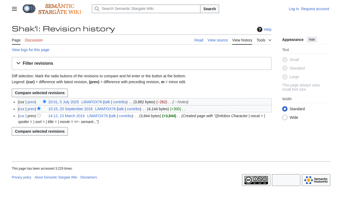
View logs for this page (30, 50)
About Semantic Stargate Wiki (55, 177)
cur (21, 109)
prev (31, 102)
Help (263, 29)
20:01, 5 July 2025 (63, 102)
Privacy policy (21, 177)
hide (312, 39)
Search (209, 9)
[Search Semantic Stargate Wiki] (146, 9)
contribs (119, 102)
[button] (141, 63)
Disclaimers (88, 177)
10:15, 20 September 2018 (70, 109)
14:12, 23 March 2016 (66, 116)
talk (107, 102)
